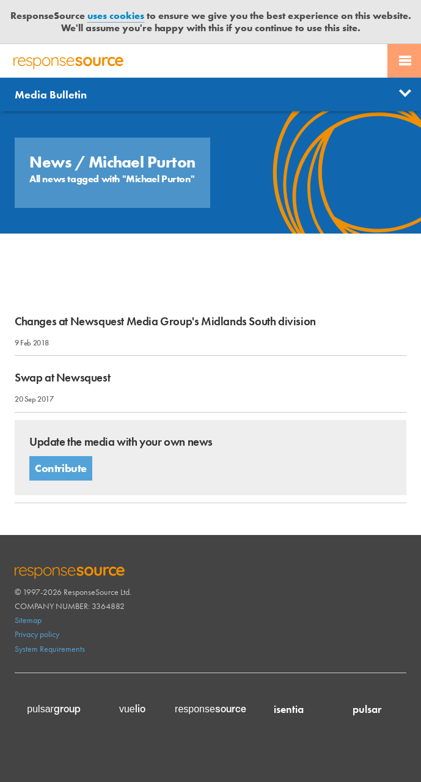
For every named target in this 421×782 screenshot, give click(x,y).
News (52, 162)
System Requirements (50, 648)
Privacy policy (37, 634)
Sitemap (28, 619)
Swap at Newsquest (62, 377)
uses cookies (115, 15)
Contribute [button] (61, 468)
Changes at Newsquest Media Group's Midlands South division (165, 321)
